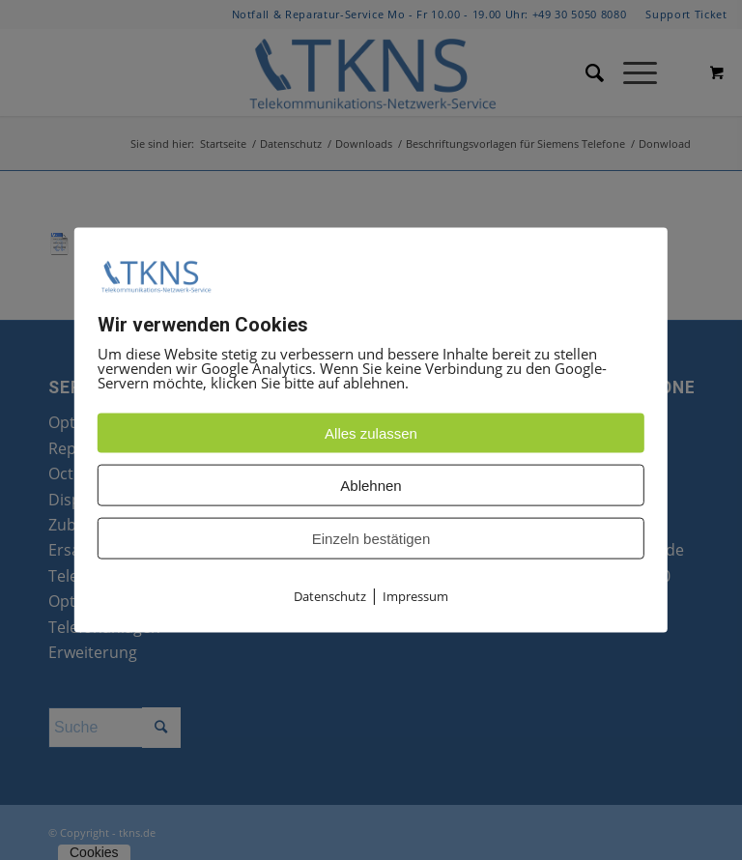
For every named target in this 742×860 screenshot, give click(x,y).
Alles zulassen (371, 433)
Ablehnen (370, 485)
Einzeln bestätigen (371, 538)
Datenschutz (330, 596)
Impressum (415, 596)
